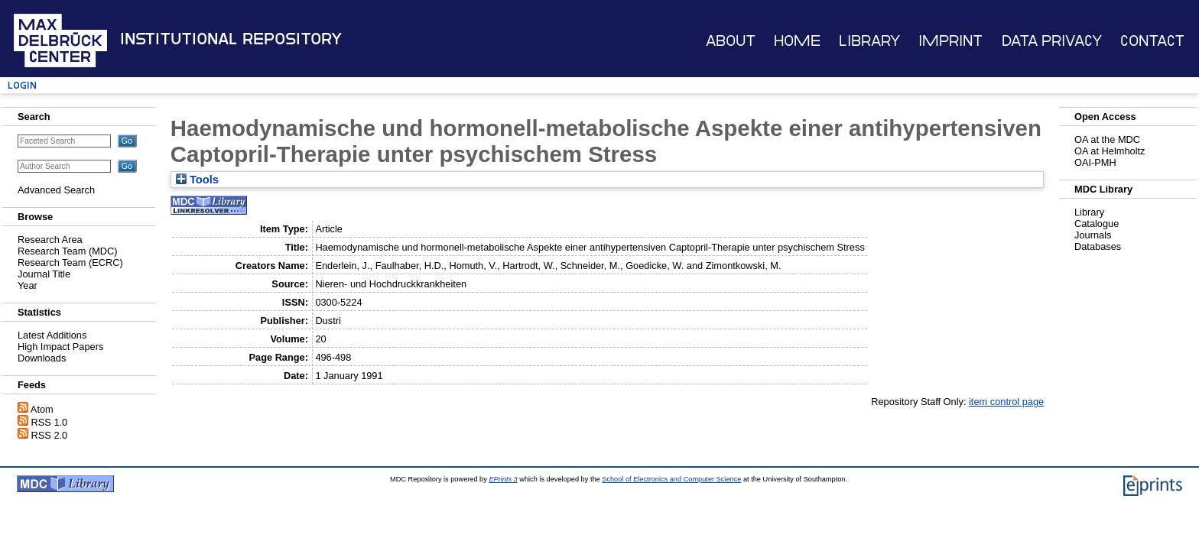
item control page (1006, 401)
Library (869, 41)
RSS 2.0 (49, 435)
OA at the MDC (1107, 139)
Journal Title (44, 274)
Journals (1092, 235)
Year (27, 285)
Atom (42, 409)
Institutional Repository (231, 39)
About (730, 41)
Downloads (42, 358)
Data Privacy (1052, 41)
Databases (1097, 246)
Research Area (50, 239)
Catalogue (1096, 223)
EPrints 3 (503, 479)
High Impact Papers (60, 346)
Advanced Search (56, 190)
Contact (1152, 41)
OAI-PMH (1095, 162)
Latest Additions (52, 335)
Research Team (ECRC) (70, 262)
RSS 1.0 (49, 422)
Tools (197, 179)
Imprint (950, 41)
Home (797, 41)
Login (22, 85)
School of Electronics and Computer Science (671, 479)
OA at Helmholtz (1109, 151)
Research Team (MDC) (68, 251)
